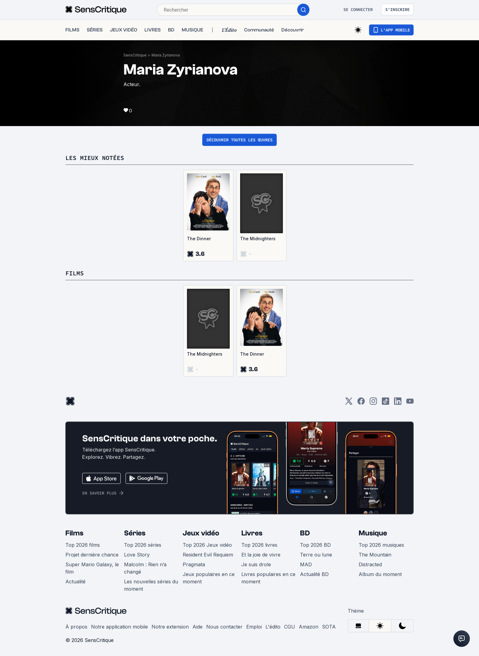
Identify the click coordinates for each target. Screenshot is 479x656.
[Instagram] (373, 403)
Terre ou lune (316, 555)
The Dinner (199, 238)
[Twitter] (349, 403)
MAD (306, 564)
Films (74, 533)
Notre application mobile (119, 627)
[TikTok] (385, 403)
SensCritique (135, 55)
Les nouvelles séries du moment (151, 585)
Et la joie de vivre (260, 555)
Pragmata (194, 564)
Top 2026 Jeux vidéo (207, 545)
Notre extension (170, 627)
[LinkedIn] (397, 403)
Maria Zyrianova (166, 55)
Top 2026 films (82, 545)
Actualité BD (314, 574)
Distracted (370, 564)
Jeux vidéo (201, 533)
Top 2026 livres (259, 545)
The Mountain (375, 555)
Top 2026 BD (315, 545)
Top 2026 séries (142, 545)
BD (305, 533)
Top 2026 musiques (381, 545)
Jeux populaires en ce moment (209, 578)
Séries (134, 533)
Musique (373, 533)
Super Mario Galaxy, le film (92, 568)
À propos (76, 627)
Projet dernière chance (92, 555)
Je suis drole (256, 564)
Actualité (75, 581)
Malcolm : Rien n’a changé (145, 568)
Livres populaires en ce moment (268, 578)
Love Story (137, 555)
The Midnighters (258, 238)
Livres (251, 533)
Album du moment (380, 574)
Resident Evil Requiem (208, 555)
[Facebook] (361, 403)
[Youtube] (410, 403)
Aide (197, 627)
